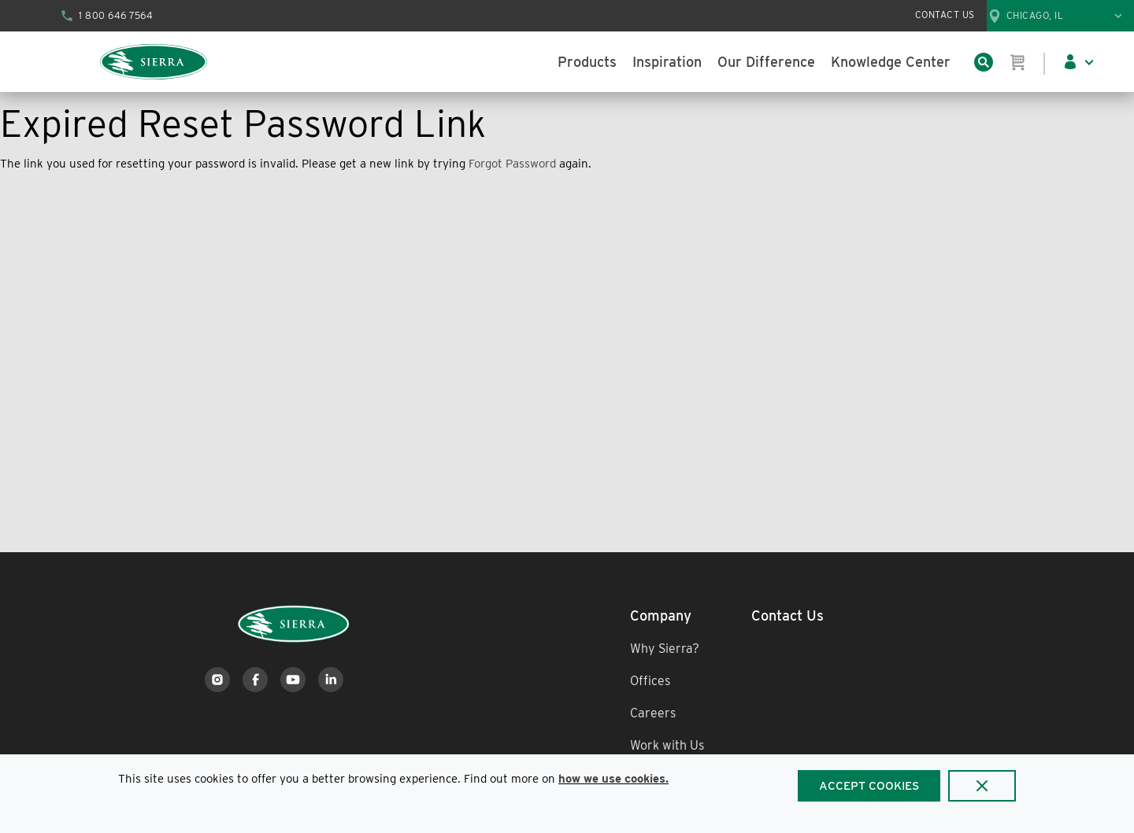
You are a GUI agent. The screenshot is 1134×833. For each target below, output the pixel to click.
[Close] (982, 786)
